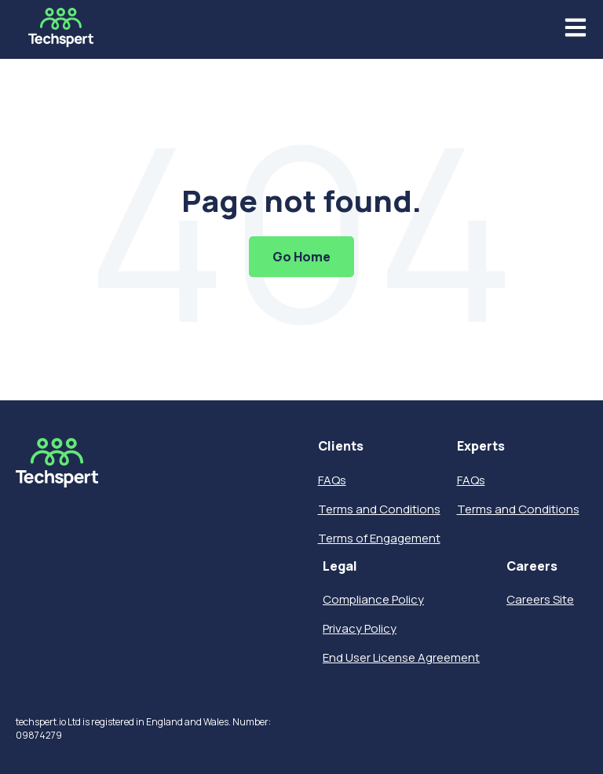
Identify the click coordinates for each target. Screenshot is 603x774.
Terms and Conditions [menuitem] (379, 509)
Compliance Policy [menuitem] (373, 599)
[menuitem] (379, 446)
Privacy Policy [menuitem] (360, 628)
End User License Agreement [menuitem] (401, 657)
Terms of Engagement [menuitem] (379, 538)
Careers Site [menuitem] (540, 599)
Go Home (301, 256)
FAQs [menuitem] (332, 480)
